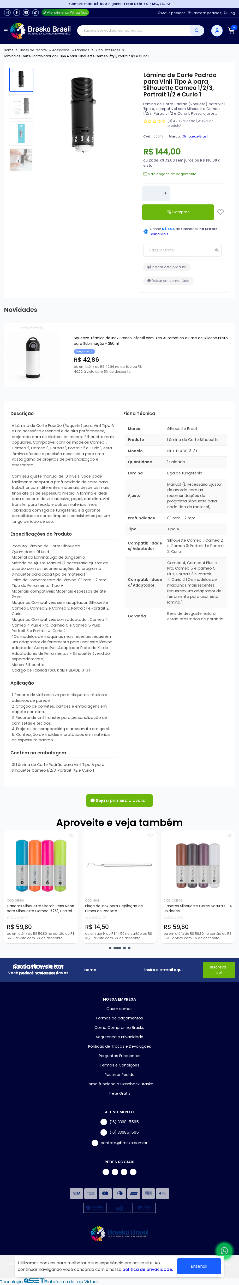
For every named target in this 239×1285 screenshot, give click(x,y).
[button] (110, 948)
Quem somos (119, 1008)
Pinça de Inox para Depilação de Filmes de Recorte (130, 909)
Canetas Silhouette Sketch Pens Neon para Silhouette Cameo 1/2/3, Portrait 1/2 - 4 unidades (55, 909)
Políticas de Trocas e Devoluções (119, 1046)
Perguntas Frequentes (119, 1055)
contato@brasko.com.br (119, 1143)
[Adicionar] (165, 193)
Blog (229, 12)
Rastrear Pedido (120, 1074)
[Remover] (147, 193)
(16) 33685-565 (119, 1132)
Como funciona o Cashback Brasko (119, 1084)
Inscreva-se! (219, 970)
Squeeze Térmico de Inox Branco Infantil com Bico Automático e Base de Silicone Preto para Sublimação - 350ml (151, 341)
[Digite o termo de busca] (133, 30)
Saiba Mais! (159, 234)
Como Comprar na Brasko (119, 1027)
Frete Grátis (119, 1093)
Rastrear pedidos (204, 12)
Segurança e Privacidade (119, 1037)
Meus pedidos (172, 12)
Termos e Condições (119, 1065)
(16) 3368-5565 (119, 1122)
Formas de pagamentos (119, 1018)
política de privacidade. (147, 1269)
